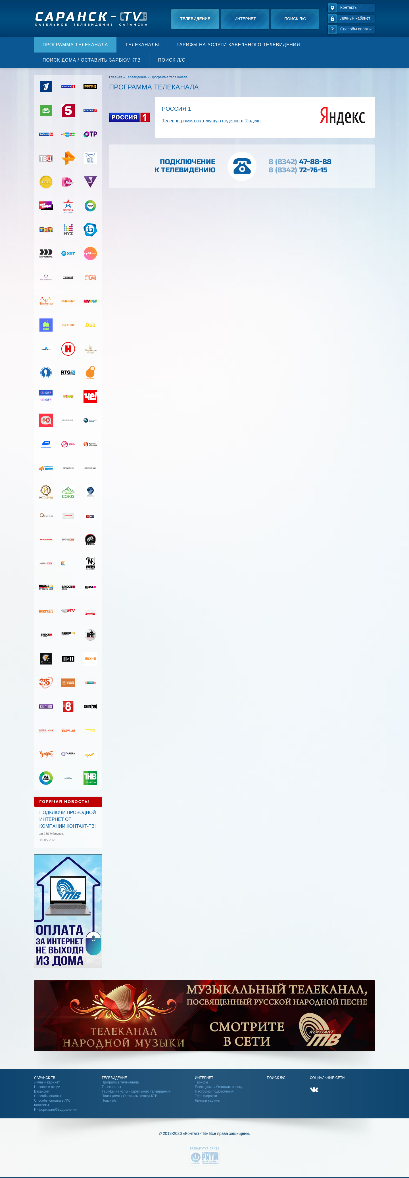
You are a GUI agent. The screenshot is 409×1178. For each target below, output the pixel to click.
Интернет (245, 18)
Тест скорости (206, 1096)
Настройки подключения (214, 1091)
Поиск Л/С (276, 1078)
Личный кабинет (47, 1082)
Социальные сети (327, 1078)
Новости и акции (47, 1087)
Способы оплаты (47, 1096)
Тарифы (201, 1082)
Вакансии (41, 1091)
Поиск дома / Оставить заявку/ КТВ (92, 60)
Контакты (41, 1105)
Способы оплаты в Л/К (52, 1100)
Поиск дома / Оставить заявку (218, 1087)
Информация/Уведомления (55, 1110)
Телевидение (195, 18)
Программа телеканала (75, 44)
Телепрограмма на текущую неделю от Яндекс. (212, 120)
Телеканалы (142, 44)
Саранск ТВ (44, 1078)
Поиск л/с (295, 18)
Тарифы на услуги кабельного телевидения (238, 44)
